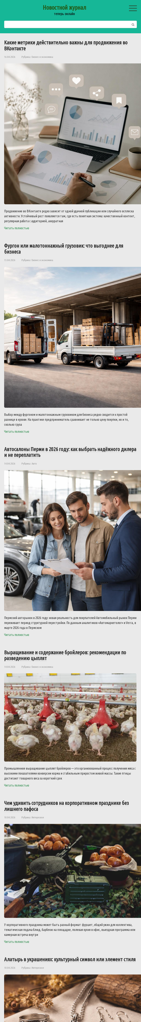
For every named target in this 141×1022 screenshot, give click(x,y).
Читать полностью (16, 228)
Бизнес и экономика (42, 56)
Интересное (38, 817)
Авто (34, 463)
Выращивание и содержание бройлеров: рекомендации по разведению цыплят (65, 655)
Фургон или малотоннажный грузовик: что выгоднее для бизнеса (63, 249)
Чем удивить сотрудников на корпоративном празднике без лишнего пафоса (66, 806)
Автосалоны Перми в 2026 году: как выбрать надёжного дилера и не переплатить (70, 452)
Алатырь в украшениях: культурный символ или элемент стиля (70, 959)
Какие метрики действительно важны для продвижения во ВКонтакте (66, 45)
